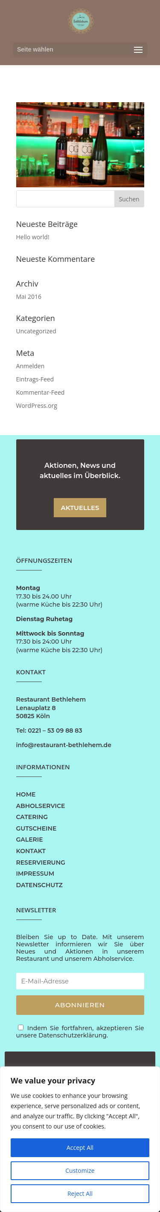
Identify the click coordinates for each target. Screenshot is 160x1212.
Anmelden (30, 366)
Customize (79, 1170)
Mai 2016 (29, 296)
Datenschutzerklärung (72, 1035)
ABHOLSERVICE (40, 806)
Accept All (80, 1147)
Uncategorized (36, 331)
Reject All (80, 1193)
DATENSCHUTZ (39, 885)
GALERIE (29, 839)
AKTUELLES (80, 508)
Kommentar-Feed (40, 392)
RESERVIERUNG (40, 862)
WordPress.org (36, 405)
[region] (80, 1139)
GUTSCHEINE (36, 828)
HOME (26, 794)
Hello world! (32, 237)
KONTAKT (31, 851)
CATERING (32, 817)
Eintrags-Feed (35, 379)
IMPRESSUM (35, 873)
